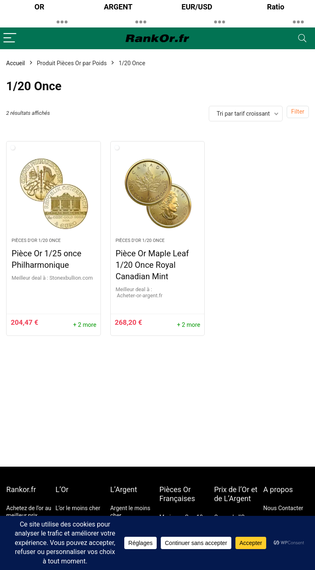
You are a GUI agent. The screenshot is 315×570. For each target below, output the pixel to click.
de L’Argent (232, 498)
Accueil (15, 63)
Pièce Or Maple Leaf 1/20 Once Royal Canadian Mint (152, 265)
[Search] (302, 38)
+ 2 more (84, 324)
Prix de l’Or (231, 489)
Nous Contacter (283, 508)
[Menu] (10, 38)
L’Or (61, 489)
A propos (278, 489)
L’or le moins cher (77, 508)
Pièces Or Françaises (177, 494)
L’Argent (123, 489)
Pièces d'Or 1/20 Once (36, 240)
